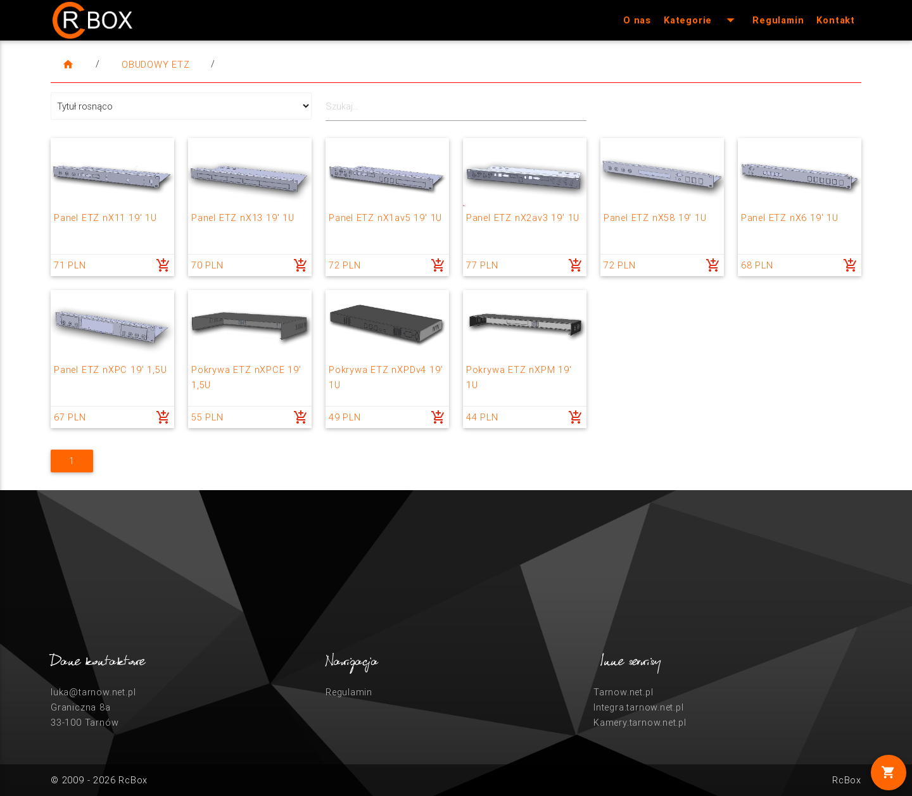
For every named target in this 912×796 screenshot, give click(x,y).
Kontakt (835, 20)
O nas (637, 20)
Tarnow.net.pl (623, 692)
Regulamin (778, 20)
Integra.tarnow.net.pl (638, 707)
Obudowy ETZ (156, 64)
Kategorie (702, 20)
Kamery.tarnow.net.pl (640, 722)
